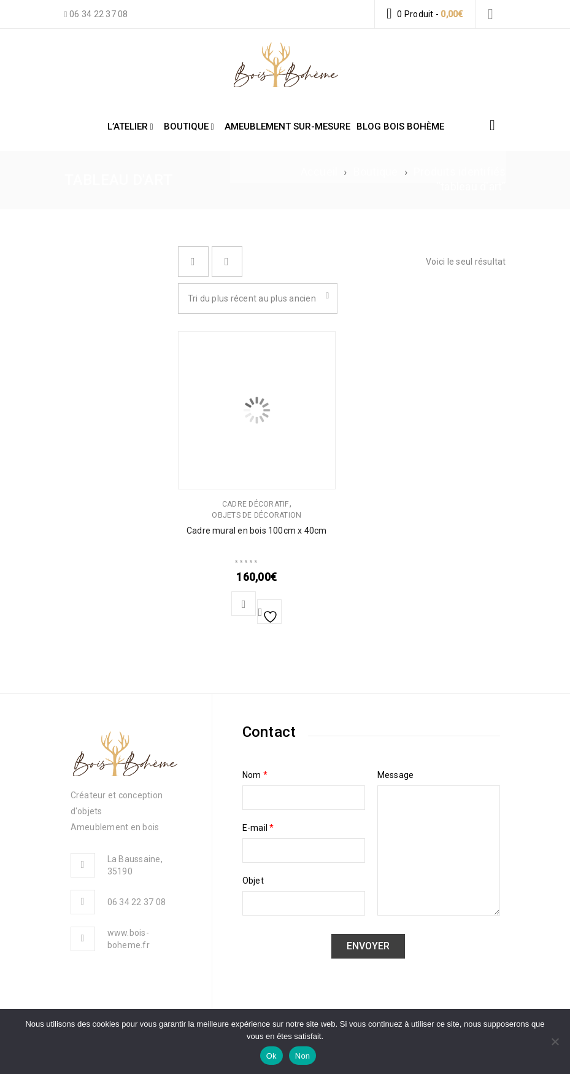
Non (302, 1055)
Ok (271, 1055)
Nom (255, 775)
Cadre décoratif (256, 504)
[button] (243, 603)
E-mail (258, 828)
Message (395, 775)
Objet (253, 880)
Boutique (375, 171)
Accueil (319, 171)
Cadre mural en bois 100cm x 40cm (256, 530)
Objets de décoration (256, 515)
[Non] (555, 1041)
